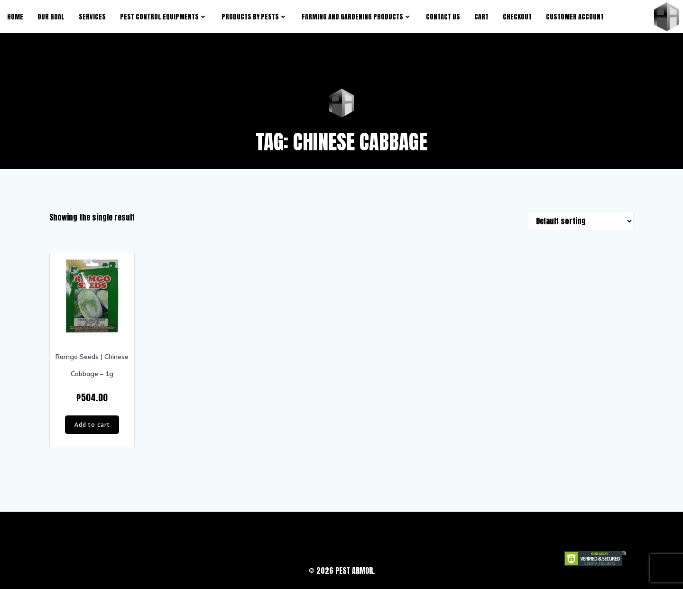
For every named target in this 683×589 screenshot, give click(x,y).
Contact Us (443, 17)
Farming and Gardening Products (357, 17)
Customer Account (575, 17)
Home (15, 17)
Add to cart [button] (92, 425)
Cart (481, 17)
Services (92, 17)
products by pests (254, 17)
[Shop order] (581, 221)
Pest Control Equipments (163, 17)
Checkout (517, 17)
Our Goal (51, 17)
